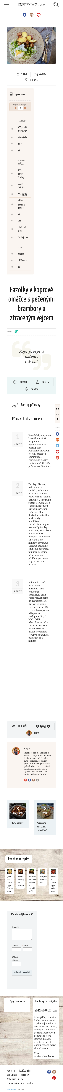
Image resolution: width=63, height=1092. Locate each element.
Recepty (25, 1075)
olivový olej (23, 137)
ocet (26, 260)
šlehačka (21, 188)
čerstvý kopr (23, 237)
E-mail (25, 945)
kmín (20, 144)
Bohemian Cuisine (15, 1079)
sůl (19, 150)
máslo (24, 194)
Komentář (22, 726)
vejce (21, 254)
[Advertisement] (31, 685)
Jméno (15, 945)
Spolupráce (12, 1075)
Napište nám (24, 1070)
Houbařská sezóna (15, 1083)
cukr (20, 221)
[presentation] (29, 982)
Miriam (36, 733)
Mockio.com (11, 1090)
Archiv (30, 1083)
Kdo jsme (11, 1070)
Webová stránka (15, 958)
